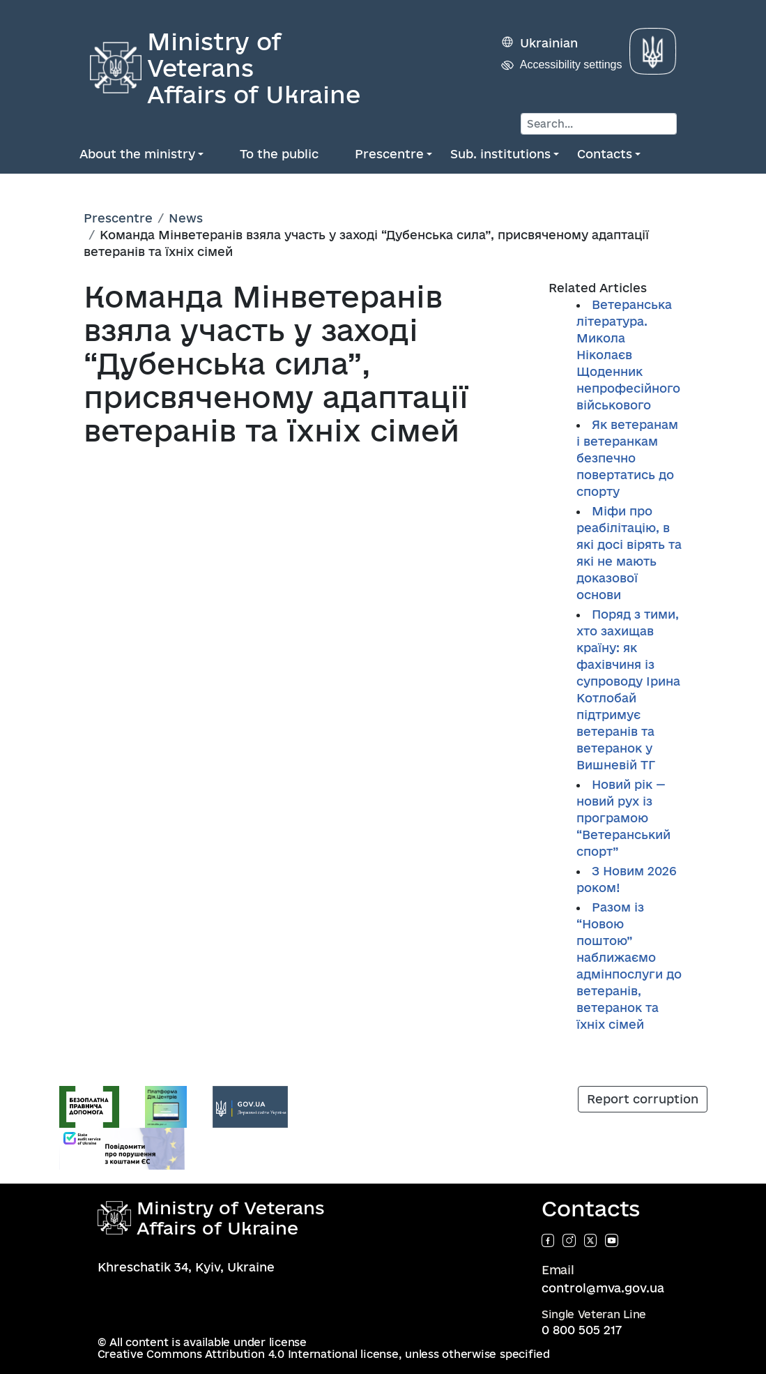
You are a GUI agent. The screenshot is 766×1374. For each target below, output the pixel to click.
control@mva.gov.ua (603, 1287)
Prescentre (389, 153)
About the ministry (137, 153)
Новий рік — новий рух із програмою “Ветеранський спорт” (623, 818)
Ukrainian (549, 43)
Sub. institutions (500, 153)
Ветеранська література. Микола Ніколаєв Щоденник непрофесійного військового (628, 355)
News (186, 218)
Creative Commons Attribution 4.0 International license (248, 1354)
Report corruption (642, 1098)
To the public (279, 153)
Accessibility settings (571, 64)
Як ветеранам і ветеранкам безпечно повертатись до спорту (627, 458)
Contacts (604, 153)
